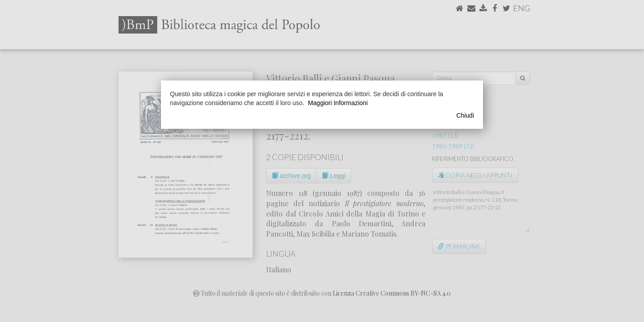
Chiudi (465, 115)
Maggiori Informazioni (338, 102)
